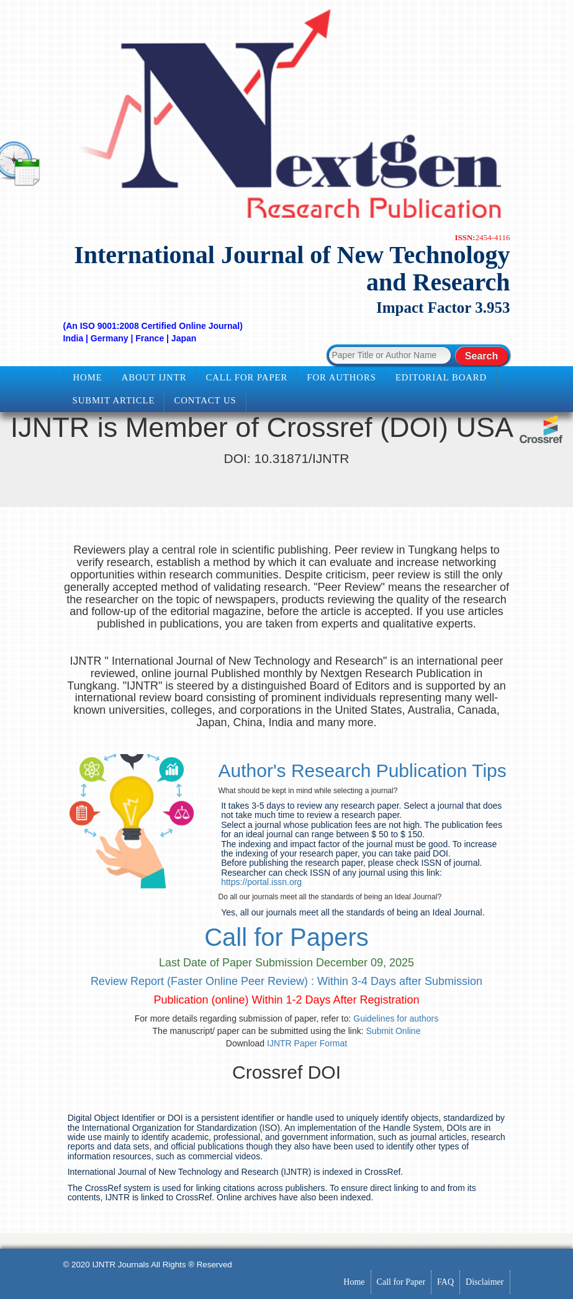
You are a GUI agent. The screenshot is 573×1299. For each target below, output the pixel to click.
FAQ (445, 1282)
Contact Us (205, 400)
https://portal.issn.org (261, 882)
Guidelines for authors (395, 1018)
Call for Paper (246, 377)
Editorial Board (441, 377)
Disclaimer (484, 1282)
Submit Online (393, 1031)
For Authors (341, 377)
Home (87, 377)
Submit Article (114, 400)
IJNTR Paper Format (307, 1043)
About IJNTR (154, 377)
